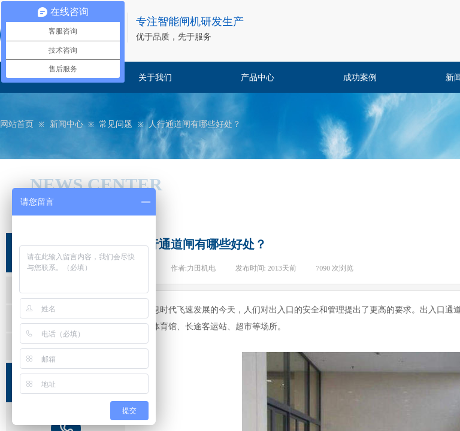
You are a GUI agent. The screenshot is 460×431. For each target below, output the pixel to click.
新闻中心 (66, 124)
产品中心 (257, 77)
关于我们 (155, 77)
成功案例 (360, 77)
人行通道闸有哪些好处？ (195, 124)
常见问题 (115, 124)
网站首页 (17, 124)
